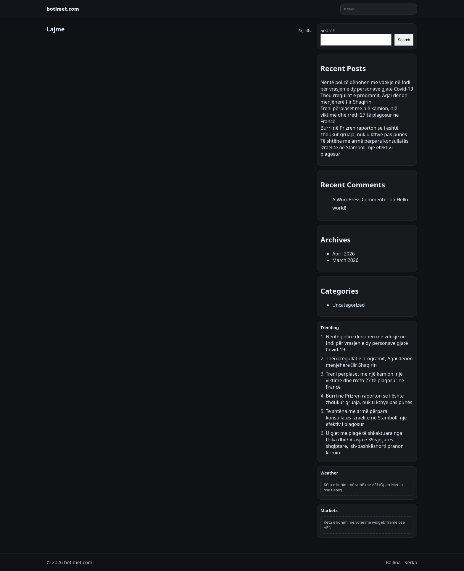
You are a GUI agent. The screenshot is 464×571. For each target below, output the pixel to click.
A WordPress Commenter (360, 199)
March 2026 (345, 260)
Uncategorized (348, 305)
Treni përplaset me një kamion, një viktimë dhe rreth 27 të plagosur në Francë (359, 115)
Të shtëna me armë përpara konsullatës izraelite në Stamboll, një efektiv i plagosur (364, 147)
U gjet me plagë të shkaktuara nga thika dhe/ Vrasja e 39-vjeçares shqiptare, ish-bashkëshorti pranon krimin (365, 443)
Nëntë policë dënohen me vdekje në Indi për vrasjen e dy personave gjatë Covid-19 (366, 85)
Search (328, 30)
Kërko (410, 562)
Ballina (393, 562)
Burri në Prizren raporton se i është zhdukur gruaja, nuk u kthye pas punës (363, 131)
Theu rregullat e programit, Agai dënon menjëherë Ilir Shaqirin (363, 98)
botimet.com (63, 9)
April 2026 (343, 253)
